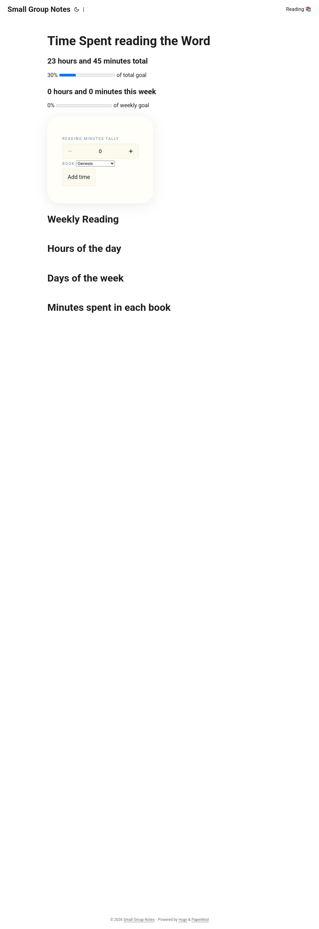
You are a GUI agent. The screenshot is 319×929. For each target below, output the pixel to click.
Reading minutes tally (90, 139)
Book (68, 163)
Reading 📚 (299, 9)
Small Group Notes (38, 9)
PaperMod (200, 919)
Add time (79, 177)
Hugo (183, 919)
